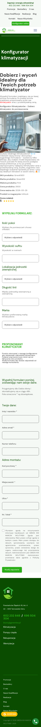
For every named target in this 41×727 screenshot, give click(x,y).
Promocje (11, 9)
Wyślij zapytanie (12, 569)
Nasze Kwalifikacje (12, 14)
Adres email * (8, 427)
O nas (31, 9)
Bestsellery (22, 9)
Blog (35, 14)
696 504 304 (27, 6)
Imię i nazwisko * (9, 411)
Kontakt (12, 18)
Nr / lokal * (7, 514)
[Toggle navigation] (35, 30)
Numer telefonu (9, 444)
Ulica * (5, 498)
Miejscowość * (8, 482)
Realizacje (26, 14)
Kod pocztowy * (9, 466)
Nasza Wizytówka (24, 18)
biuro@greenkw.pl (12, 622)
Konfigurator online (20, 23)
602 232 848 (14, 6)
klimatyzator (5, 102)
